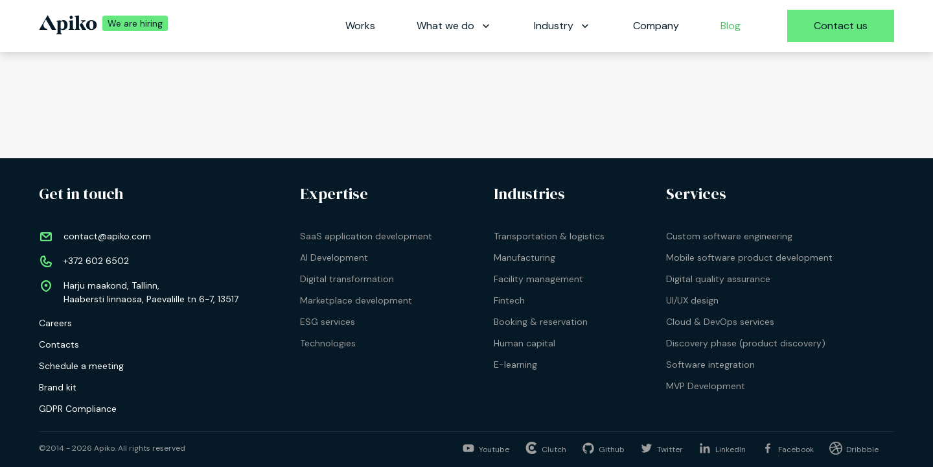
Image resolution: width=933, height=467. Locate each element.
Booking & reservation (541, 322)
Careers (55, 323)
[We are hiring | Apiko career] (132, 26)
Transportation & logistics (549, 236)
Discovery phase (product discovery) (745, 343)
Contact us (841, 25)
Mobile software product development (749, 257)
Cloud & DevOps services (720, 322)
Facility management (538, 279)
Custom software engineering (729, 236)
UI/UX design (692, 300)
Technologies (328, 343)
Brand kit (57, 387)
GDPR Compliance (78, 408)
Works (360, 25)
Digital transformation (347, 279)
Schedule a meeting (81, 366)
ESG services (327, 322)
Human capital (524, 343)
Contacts (59, 344)
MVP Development (705, 386)
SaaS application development (366, 236)
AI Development (334, 257)
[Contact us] (840, 26)
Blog (730, 25)
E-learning (515, 364)
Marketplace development (356, 300)
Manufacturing (524, 257)
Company (656, 25)
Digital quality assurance (718, 279)
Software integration (710, 364)
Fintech (509, 300)
